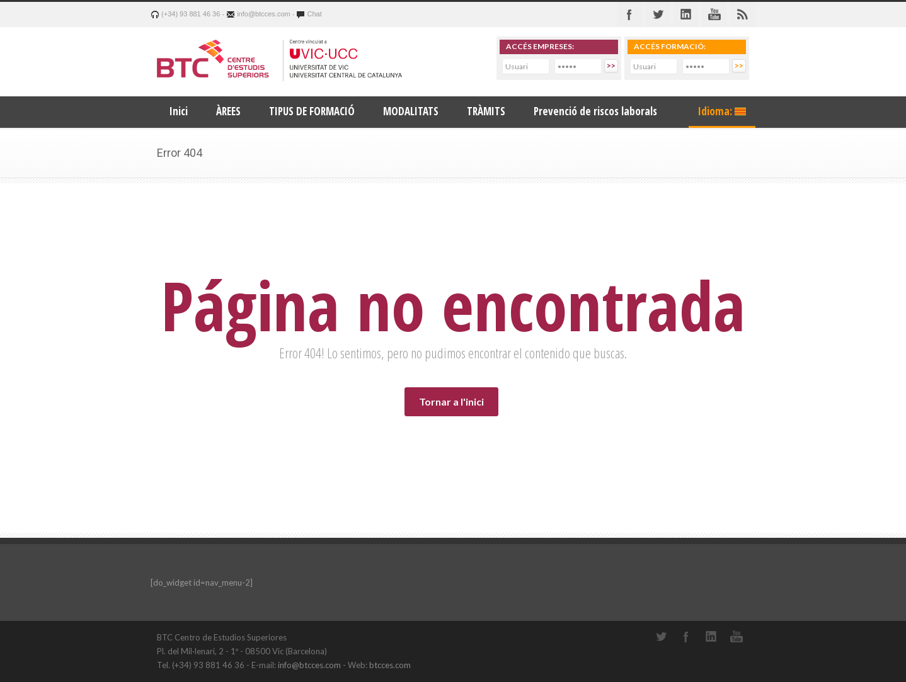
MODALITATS (411, 111)
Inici (178, 111)
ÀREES (228, 111)
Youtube (714, 14)
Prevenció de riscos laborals (595, 111)
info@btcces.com (309, 665)
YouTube (736, 636)
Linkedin (686, 14)
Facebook (629, 14)
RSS (742, 14)
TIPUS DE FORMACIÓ (312, 111)
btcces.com (390, 665)
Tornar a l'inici (451, 401)
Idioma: (722, 111)
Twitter (657, 14)
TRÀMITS (486, 111)
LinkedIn (711, 636)
